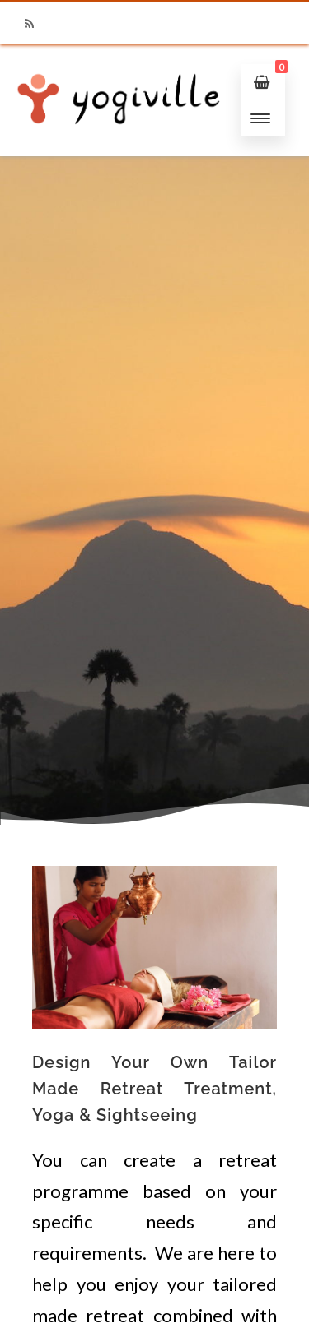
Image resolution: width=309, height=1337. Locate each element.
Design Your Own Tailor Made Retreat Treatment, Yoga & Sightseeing (154, 1088)
